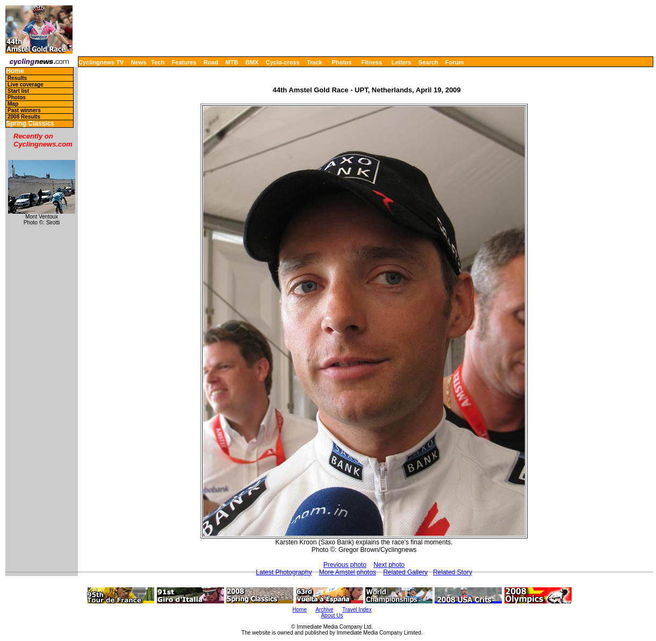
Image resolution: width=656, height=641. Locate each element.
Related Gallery (405, 572)
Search (428, 62)
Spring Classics (30, 123)
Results (17, 78)
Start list (18, 91)
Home (15, 71)
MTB (232, 62)
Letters (402, 62)
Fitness (371, 62)
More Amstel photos (347, 572)
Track (314, 62)
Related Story (452, 572)
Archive (324, 610)
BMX (252, 62)
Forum (454, 62)
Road (211, 62)
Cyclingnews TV (101, 62)
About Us (332, 615)
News (139, 62)
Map (13, 104)
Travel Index (357, 610)
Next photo (389, 565)
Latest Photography (284, 572)
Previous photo (344, 565)
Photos (341, 62)
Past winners (24, 110)
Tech (157, 62)
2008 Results (24, 117)
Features (184, 62)
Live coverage (26, 85)
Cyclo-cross (283, 62)
